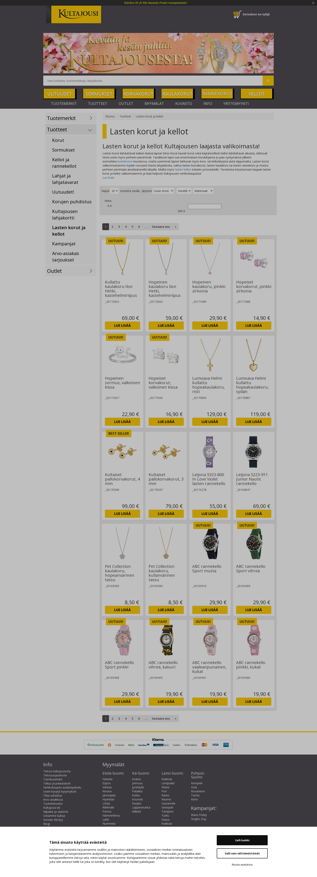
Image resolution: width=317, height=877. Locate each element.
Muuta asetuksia (242, 864)
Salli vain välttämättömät (242, 853)
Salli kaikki (242, 840)
